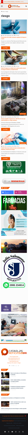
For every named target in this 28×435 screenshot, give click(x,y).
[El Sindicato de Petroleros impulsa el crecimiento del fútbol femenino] (5, 388)
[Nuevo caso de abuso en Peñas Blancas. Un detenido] (5, 375)
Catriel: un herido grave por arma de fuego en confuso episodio (13, 408)
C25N (3, 35)
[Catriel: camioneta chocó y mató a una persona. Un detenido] (5, 404)
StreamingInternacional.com (20, 420)
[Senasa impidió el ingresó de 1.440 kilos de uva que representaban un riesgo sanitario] (14, 98)
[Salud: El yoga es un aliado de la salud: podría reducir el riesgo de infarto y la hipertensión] (14, 57)
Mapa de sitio (9, 423)
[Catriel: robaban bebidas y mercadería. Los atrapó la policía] (5, 382)
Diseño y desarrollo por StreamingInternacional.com (14, 418)
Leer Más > (5, 47)
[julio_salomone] (14, 288)
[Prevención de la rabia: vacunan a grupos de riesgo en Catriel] (14, 27)
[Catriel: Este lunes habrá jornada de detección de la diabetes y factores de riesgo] (14, 138)
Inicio (3, 11)
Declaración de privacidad (9, 425)
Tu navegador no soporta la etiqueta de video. (14, 298)
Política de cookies (17, 423)
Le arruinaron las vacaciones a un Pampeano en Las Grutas (13, 397)
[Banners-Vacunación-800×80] (14, 341)
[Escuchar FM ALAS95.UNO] (14, 181)
